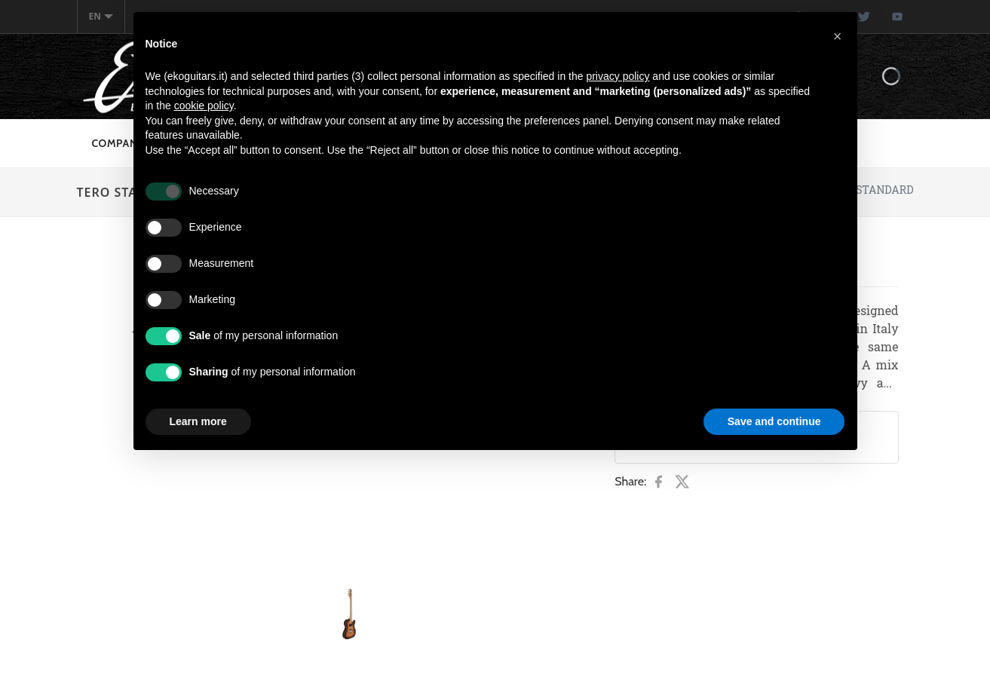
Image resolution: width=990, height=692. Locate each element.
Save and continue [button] (774, 421)
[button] (838, 36)
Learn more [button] (198, 421)
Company (118, 143)
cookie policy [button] (204, 106)
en (101, 16)
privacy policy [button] (617, 76)
